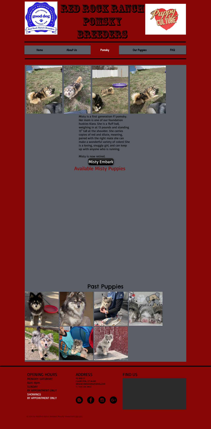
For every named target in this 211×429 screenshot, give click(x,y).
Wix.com (79, 416)
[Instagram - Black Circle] (102, 400)
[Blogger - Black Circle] (79, 400)
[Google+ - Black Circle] (113, 400)
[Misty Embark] (101, 161)
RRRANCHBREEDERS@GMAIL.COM (90, 384)
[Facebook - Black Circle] (90, 400)
